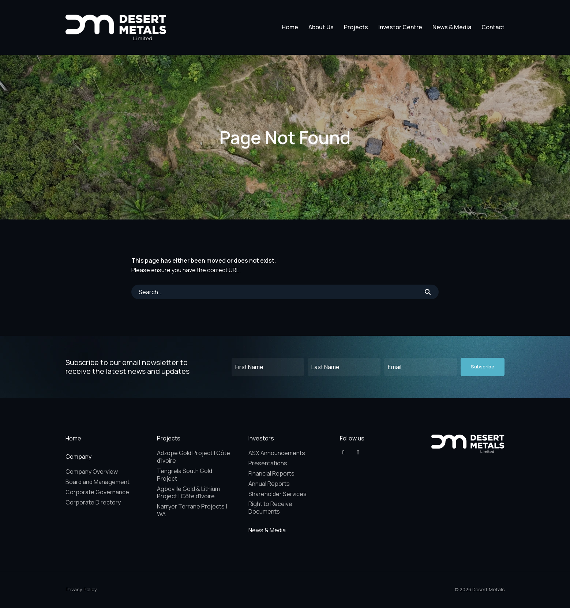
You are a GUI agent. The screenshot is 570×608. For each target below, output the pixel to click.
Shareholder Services (277, 494)
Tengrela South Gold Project (184, 475)
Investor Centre (400, 27)
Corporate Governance (97, 492)
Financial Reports (271, 473)
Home (290, 27)
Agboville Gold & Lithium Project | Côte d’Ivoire (188, 492)
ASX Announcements (276, 453)
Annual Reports (269, 484)
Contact (493, 27)
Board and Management (97, 482)
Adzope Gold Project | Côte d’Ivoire (193, 457)
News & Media (451, 27)
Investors (261, 438)
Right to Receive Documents (270, 507)
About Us (321, 27)
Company (78, 457)
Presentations (267, 463)
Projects (356, 27)
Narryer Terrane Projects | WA (192, 510)
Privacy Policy (81, 589)
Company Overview (91, 472)
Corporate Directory (93, 502)
